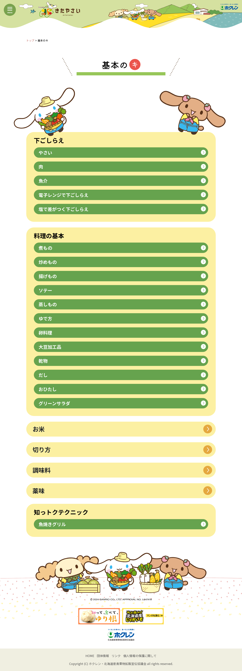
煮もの (122, 247)
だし (122, 375)
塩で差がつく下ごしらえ (122, 209)
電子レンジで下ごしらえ (122, 195)
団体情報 (103, 655)
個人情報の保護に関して (140, 655)
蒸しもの (122, 304)
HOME (89, 655)
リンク (116, 655)
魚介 (122, 180)
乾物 (122, 360)
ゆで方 (122, 318)
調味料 (122, 470)
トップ (30, 40)
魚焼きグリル (122, 524)
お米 (122, 428)
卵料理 (122, 332)
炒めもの (122, 262)
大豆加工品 (122, 346)
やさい (122, 152)
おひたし (122, 389)
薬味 (122, 490)
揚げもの (122, 276)
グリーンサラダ (122, 403)
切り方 (122, 449)
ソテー (122, 290)
